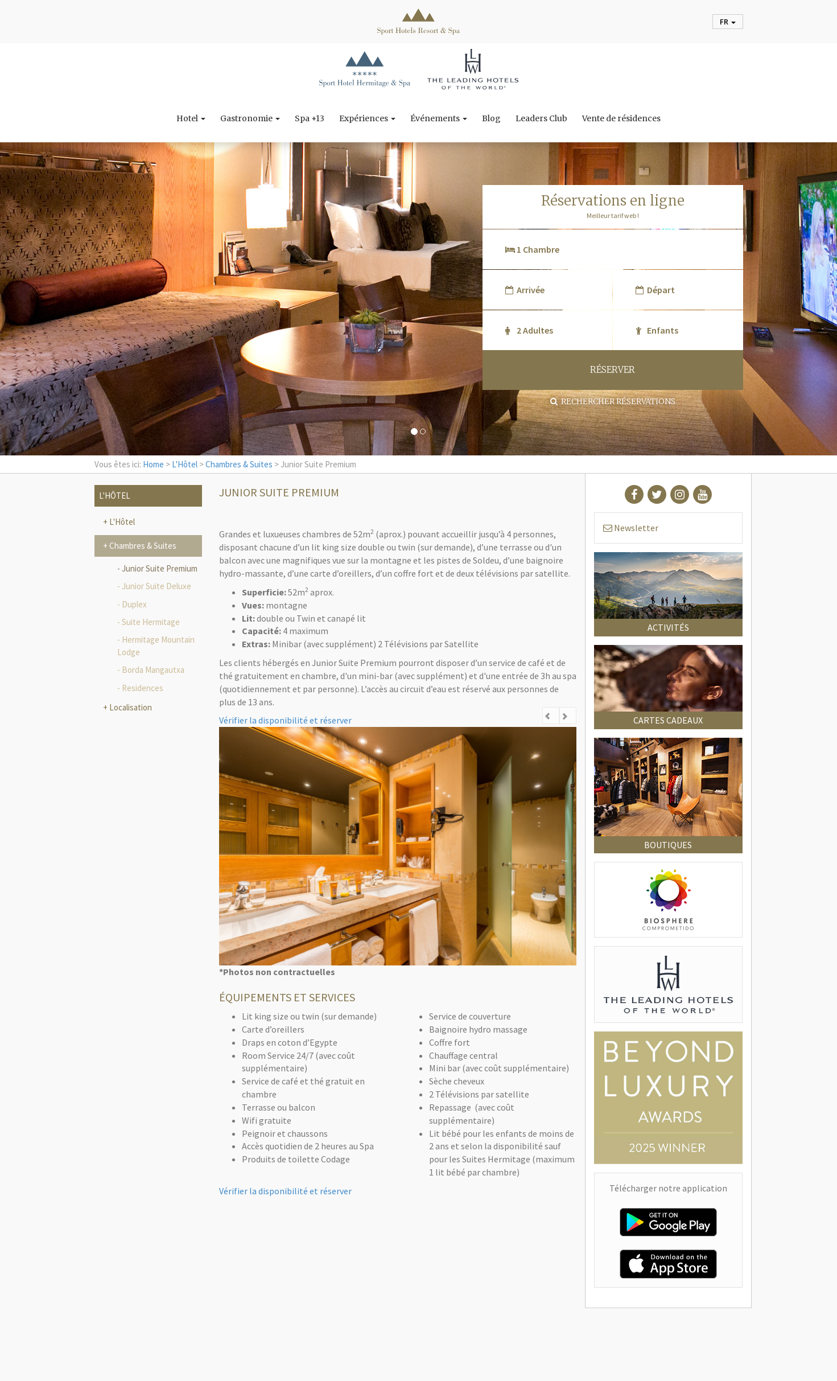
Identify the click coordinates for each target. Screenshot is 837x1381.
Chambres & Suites (239, 464)
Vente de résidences (621, 118)
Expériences (367, 118)
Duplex (134, 604)
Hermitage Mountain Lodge (156, 645)
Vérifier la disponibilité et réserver (285, 720)
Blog (491, 118)
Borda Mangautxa (153, 669)
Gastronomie (250, 118)
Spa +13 (309, 118)
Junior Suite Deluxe (156, 586)
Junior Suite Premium (159, 568)
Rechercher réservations (612, 401)
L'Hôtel (184, 464)
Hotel (190, 118)
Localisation (130, 707)
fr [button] (728, 22)
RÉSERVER (612, 369)
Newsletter (630, 527)
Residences (142, 688)
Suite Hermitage (151, 621)
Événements (438, 118)
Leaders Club (541, 118)
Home (153, 464)
